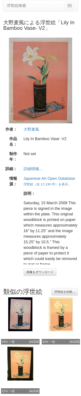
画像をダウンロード (40, 272)
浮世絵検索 (16, 5)
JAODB (34, 341)
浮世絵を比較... (64, 291)
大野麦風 (31, 129)
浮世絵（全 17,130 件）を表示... (47, 184)
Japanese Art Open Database (49, 178)
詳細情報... (33, 169)
